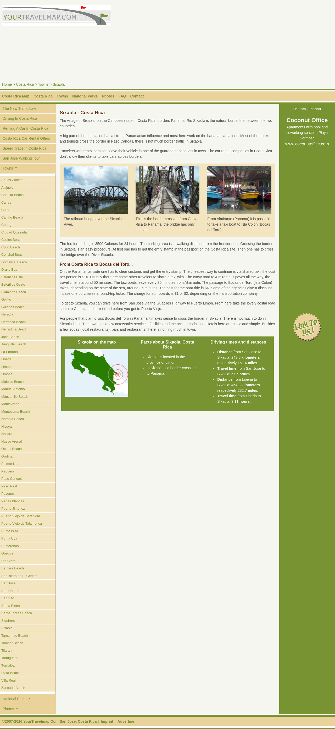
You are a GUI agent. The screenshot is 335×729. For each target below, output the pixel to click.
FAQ (122, 96)
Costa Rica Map (15, 96)
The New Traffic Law (19, 108)
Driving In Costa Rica (20, 118)
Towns (43, 84)
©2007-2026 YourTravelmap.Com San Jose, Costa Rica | (50, 721)
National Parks (85, 96)
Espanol (315, 109)
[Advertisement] (252, 42)
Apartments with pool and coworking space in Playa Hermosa (307, 133)
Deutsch (299, 109)
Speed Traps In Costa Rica (24, 148)
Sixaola (59, 84)
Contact (137, 96)
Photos (108, 96)
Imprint (107, 721)
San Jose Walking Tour (21, 158)
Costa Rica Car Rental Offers (26, 138)
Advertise (126, 721)
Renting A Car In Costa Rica (25, 128)
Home (7, 84)
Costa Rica (25, 84)
